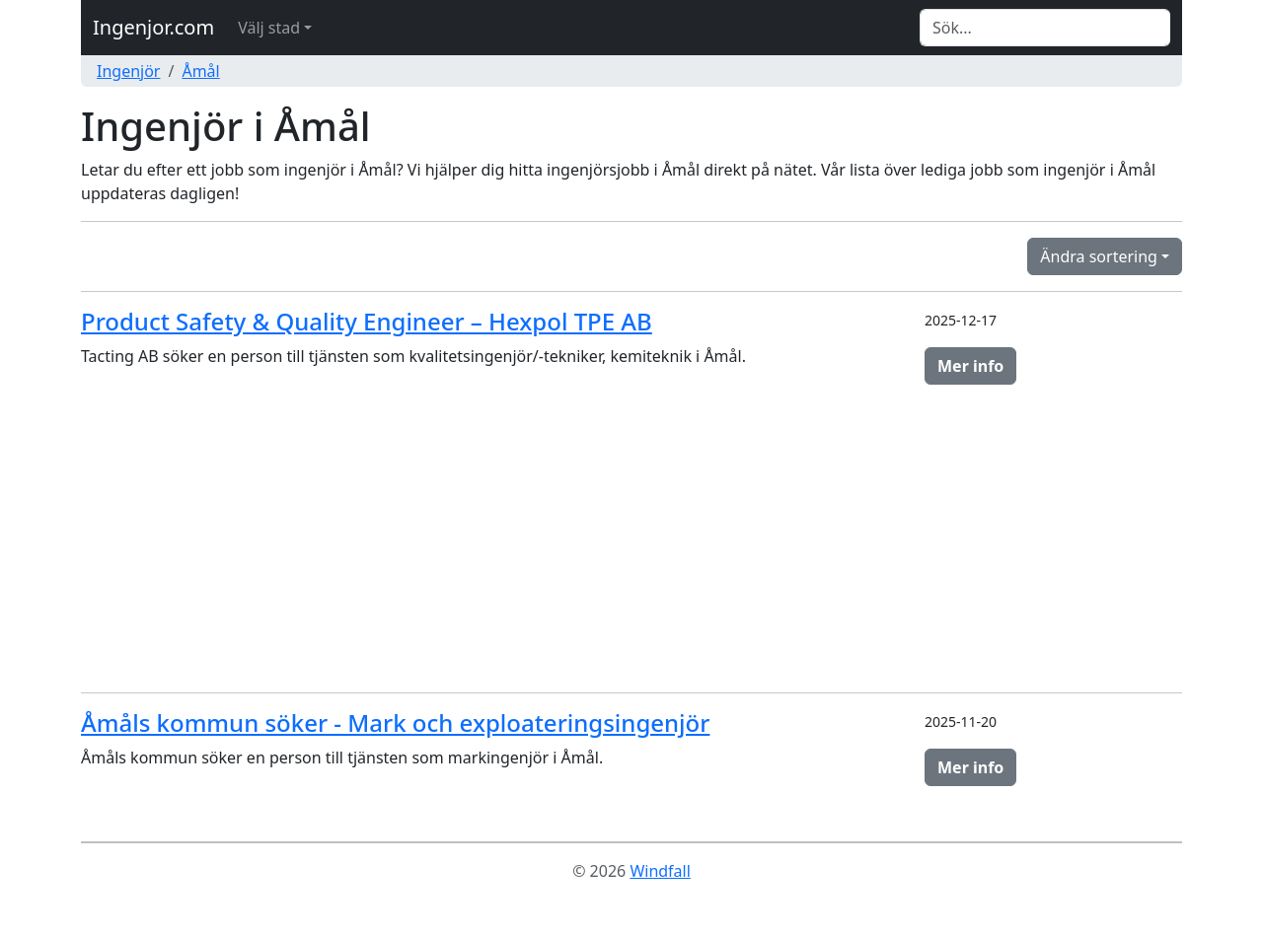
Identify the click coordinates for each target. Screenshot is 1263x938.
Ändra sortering (1098, 256)
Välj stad (269, 27)
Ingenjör (128, 71)
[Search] (1045, 27)
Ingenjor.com (153, 27)
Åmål (200, 71)
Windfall (660, 871)
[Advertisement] (631, 538)
